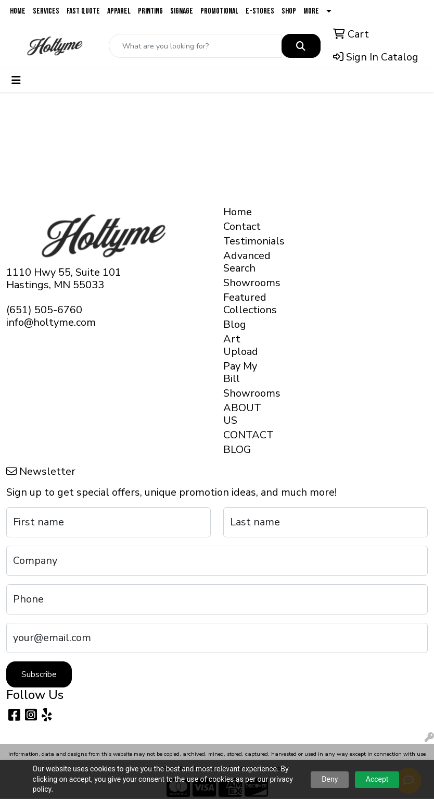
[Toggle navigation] (16, 80)
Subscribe (39, 674)
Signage (181, 11)
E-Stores (260, 11)
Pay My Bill (240, 372)
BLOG (237, 449)
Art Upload (240, 345)
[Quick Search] (195, 46)
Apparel (119, 11)
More (311, 11)
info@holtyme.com (51, 322)
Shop (289, 11)
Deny (330, 779)
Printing (150, 11)
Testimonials (244, 241)
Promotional (219, 11)
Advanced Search (244, 262)
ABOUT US (242, 414)
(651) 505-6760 (44, 310)
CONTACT (244, 435)
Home (17, 11)
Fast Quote (83, 11)
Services (46, 11)
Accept (377, 779)
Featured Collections (244, 303)
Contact (242, 226)
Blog (234, 324)
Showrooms (244, 283)
